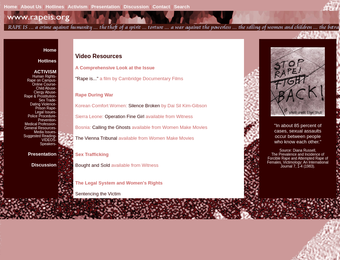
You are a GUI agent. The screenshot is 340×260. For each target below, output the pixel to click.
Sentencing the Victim (98, 193)
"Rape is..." (86, 78)
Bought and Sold (92, 165)
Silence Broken (144, 105)
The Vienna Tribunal (96, 138)
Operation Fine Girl (124, 116)
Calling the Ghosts (112, 127)
